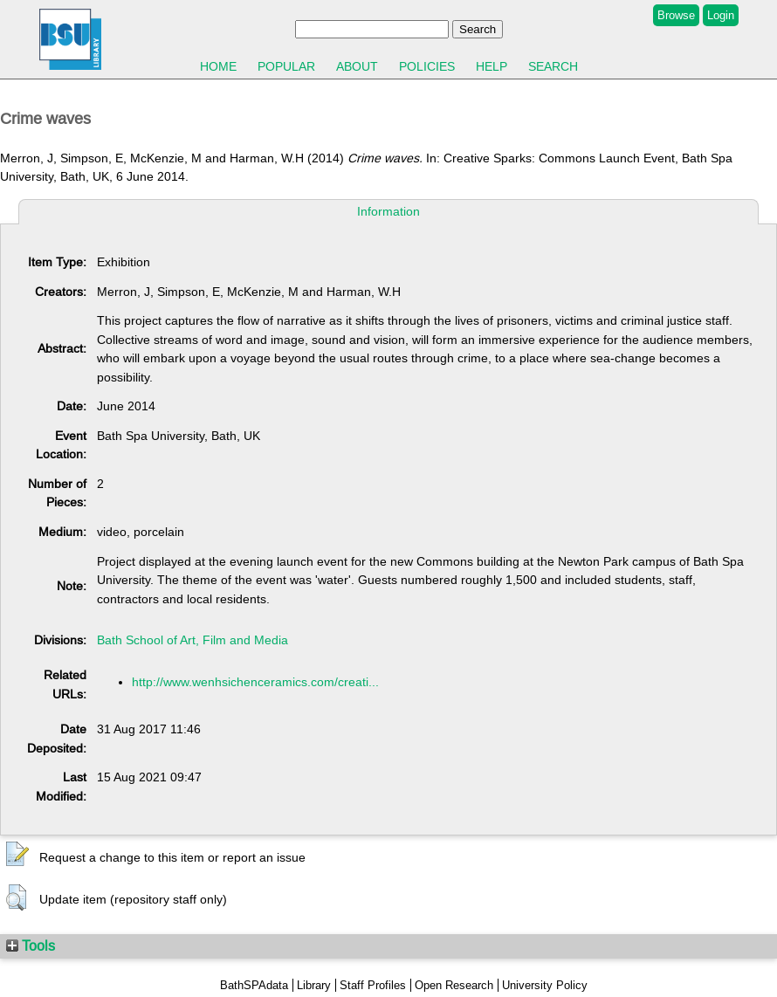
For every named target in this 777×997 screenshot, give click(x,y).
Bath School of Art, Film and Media (192, 640)
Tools (30, 945)
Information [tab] (388, 211)
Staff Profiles (373, 985)
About (357, 66)
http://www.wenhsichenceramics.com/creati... (255, 682)
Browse (676, 15)
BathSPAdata (254, 985)
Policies (427, 66)
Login (720, 15)
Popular (286, 66)
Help (491, 66)
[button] (17, 855)
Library (314, 985)
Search (553, 66)
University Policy (545, 985)
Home (218, 66)
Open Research (454, 985)
